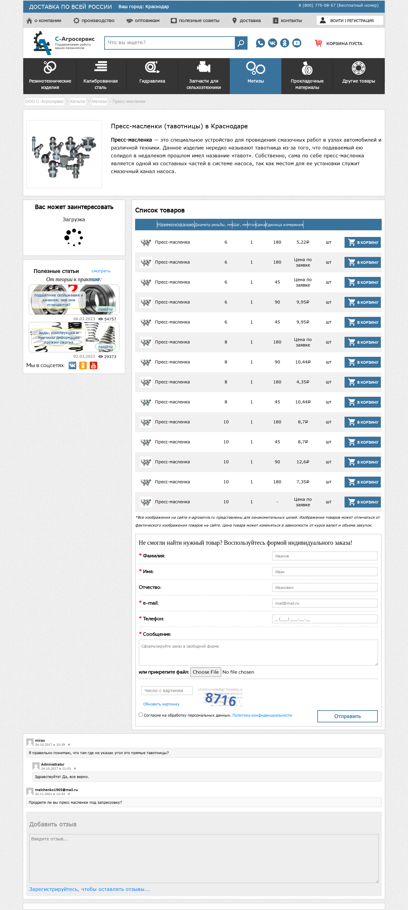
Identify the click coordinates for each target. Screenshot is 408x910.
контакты (291, 20)
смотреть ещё (101, 270)
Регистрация (360, 20)
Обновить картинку (161, 704)
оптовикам (147, 20)
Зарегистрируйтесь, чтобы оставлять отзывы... (89, 889)
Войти (336, 20)
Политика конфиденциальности (262, 715)
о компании (47, 20)
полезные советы (199, 20)
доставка (250, 20)
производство (98, 20)
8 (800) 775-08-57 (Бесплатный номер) (339, 5)
